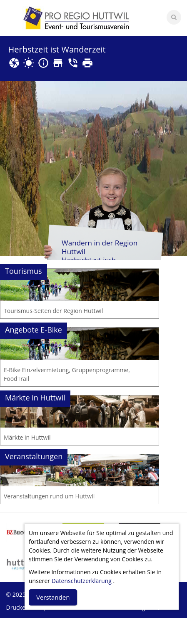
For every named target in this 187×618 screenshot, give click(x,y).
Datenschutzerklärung (82, 581)
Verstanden (53, 597)
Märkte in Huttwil (35, 398)
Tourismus (23, 271)
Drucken (17, 607)
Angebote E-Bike (33, 330)
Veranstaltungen (33, 456)
